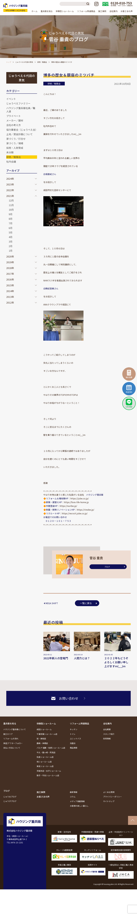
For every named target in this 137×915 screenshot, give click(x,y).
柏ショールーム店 (44, 761)
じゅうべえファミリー (18, 103)
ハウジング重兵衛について (14, 729)
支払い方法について (11, 747)
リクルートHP (53, 513)
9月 (10, 214)
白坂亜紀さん (49, 174)
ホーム (34, 11)
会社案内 (107, 723)
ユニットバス (75, 738)
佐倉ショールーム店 (45, 757)
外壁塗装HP (52, 505)
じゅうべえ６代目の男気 (24, 62)
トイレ (72, 734)
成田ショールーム (44, 729)
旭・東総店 (41, 738)
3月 (10, 241)
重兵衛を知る (9, 723)
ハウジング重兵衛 (94, 494)
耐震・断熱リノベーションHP (60, 509)
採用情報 (107, 738)
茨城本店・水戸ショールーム (49, 771)
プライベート (13, 116)
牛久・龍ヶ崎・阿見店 (46, 752)
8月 (10, 218)
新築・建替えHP (54, 502)
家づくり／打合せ (16, 138)
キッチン (73, 729)
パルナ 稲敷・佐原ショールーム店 (51, 747)
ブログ (107, 566)
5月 (10, 232)
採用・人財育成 (14, 147)
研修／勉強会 (42, 62)
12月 (11, 200)
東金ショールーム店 (45, 766)
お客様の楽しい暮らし (79, 805)
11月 (11, 205)
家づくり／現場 (14, 143)
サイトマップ (108, 801)
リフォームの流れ (10, 738)
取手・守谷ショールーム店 (48, 775)
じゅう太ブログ (9, 796)
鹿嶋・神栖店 (42, 743)
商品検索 (73, 747)
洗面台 (72, 743)
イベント (11, 99)
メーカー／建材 (14, 120)
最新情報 (73, 792)
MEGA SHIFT (51, 603)
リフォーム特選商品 (79, 723)
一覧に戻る (86, 603)
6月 (10, 228)
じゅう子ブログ (9, 801)
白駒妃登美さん (50, 288)
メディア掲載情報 (77, 801)
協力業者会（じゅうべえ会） (22, 129)
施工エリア (8, 734)
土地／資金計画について (19, 134)
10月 (11, 209)
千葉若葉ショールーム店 (47, 734)
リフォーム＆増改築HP (57, 498)
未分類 (10, 152)
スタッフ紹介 (108, 734)
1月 (10, 250)
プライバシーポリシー (112, 796)
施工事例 (102, 11)
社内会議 (11, 161)
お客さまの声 (127, 11)
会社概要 (107, 729)
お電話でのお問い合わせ (55, 517)
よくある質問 (108, 792)
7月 (10, 223)
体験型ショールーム (46, 723)
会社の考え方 (13, 125)
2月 (10, 246)
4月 (10, 237)
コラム (72, 796)
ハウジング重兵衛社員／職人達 (20, 109)
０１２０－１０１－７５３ (57, 520)
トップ (8, 62)
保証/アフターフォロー (13, 743)
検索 (88, 4)
